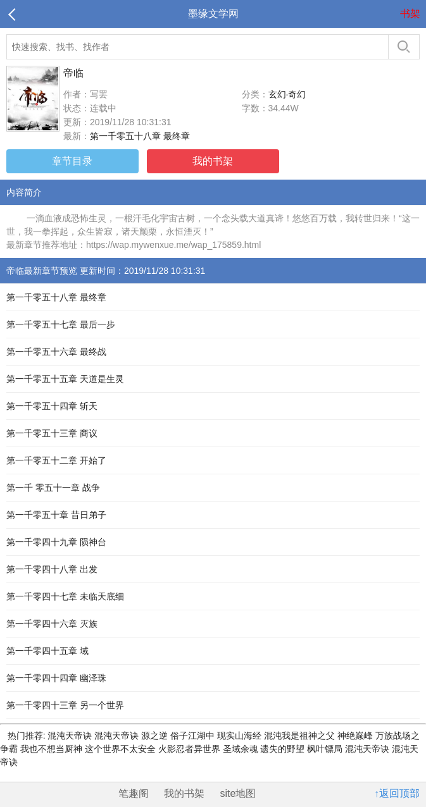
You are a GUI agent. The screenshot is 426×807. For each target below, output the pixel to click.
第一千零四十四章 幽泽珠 (56, 678)
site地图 (238, 793)
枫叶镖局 (326, 749)
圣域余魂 (242, 749)
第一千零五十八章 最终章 (140, 136)
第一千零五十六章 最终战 (56, 352)
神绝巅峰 (356, 735)
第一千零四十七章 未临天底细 (65, 596)
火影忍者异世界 (190, 749)
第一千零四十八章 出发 (51, 569)
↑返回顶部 (397, 793)
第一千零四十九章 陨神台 (56, 542)
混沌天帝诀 (70, 735)
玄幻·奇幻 (287, 94)
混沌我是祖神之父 (300, 735)
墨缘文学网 (213, 13)
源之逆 (155, 735)
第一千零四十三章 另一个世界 (65, 705)
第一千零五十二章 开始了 (56, 460)
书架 (410, 13)
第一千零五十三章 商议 (51, 433)
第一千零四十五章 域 (47, 651)
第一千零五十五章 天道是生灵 (65, 379)
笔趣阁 (133, 793)
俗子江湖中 (193, 735)
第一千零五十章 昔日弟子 (56, 515)
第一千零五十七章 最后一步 (60, 324)
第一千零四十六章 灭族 (51, 624)
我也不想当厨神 (52, 749)
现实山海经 (240, 735)
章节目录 (72, 161)
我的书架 (212, 161)
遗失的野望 (283, 749)
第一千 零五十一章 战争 (53, 488)
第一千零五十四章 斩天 (51, 406)
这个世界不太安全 (121, 749)
